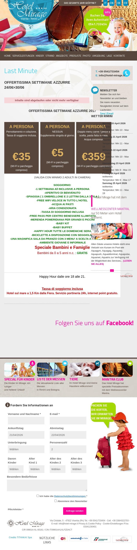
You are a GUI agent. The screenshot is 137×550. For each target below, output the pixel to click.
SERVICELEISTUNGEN (23, 56)
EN (111, 3)
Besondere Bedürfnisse (22, 476)
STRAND (49, 56)
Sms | (103, 113)
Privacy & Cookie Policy (89, 523)
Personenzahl (58, 442)
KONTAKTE (119, 56)
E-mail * (55, 413)
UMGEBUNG (98, 56)
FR (125, 3)
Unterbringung (17, 442)
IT (105, 3)
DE (118, 3)
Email (110, 113)
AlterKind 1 (33, 460)
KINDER (40, 56)
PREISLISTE (75, 56)
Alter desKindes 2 (55, 460)
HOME (7, 56)
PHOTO (87, 56)
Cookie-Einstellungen (113, 523)
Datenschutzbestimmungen (70, 496)
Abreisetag (57, 428)
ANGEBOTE (62, 56)
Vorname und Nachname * (24, 413)
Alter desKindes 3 (76, 460)
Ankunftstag (16, 428)
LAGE (109, 56)
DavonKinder (12, 460)
